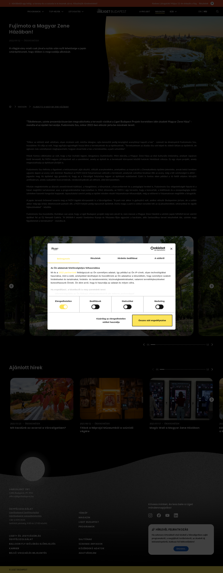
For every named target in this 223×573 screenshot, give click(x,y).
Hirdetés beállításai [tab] (127, 258)
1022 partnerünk (67, 272)
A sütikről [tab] (160, 258)
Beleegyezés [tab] (63, 258)
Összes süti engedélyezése (152, 320)
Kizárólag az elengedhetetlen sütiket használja (111, 320)
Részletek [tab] (95, 258)
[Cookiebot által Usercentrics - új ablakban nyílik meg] (152, 249)
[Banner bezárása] (171, 249)
